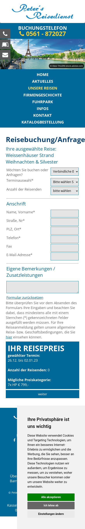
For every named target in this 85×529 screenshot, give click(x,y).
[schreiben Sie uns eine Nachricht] (5, 55)
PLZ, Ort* (13, 229)
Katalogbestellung (42, 122)
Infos (42, 108)
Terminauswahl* (19, 180)
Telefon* (13, 237)
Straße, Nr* (15, 220)
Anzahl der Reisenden (24, 189)
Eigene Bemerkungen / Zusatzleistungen (30, 271)
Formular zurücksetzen (24, 297)
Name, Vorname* (20, 212)
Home (42, 74)
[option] (42, 54)
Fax (9, 246)
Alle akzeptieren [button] (51, 497)
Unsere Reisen (42, 88)
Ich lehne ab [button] (51, 505)
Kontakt (42, 115)
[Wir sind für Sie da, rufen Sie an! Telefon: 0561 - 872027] (5, 34)
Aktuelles (42, 81)
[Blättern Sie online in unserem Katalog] (5, 44)
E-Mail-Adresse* (19, 254)
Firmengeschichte (42, 95)
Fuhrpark (42, 101)
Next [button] (79, 42)
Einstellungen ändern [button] (51, 513)
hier (9, 337)
